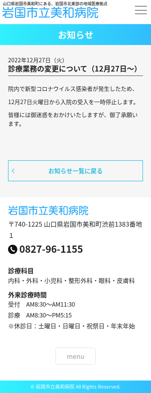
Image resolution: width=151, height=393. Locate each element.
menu (76, 356)
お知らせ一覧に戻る (75, 170)
